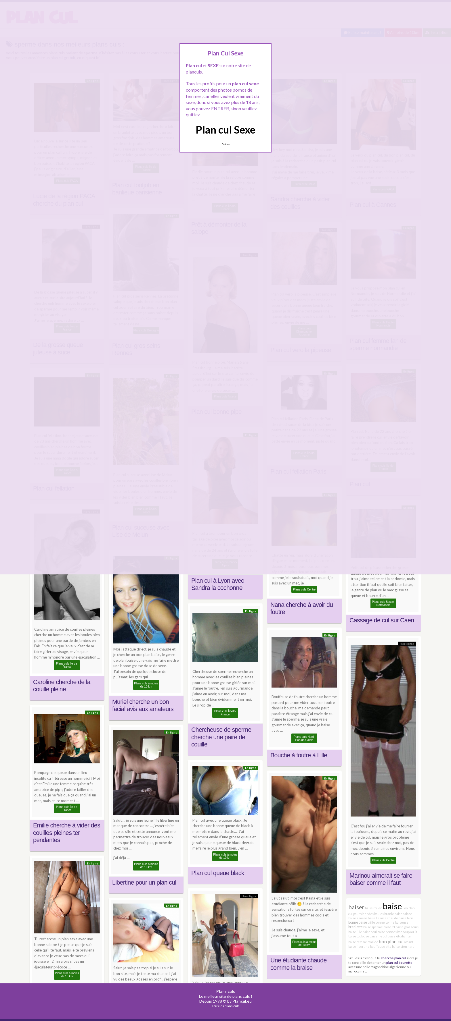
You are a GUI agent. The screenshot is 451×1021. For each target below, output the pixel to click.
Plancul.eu (242, 1001)
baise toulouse (358, 936)
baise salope (403, 914)
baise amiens (357, 918)
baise (392, 906)
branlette (355, 927)
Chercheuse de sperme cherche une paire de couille (221, 737)
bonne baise (357, 922)
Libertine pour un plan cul (144, 882)
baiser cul (370, 932)
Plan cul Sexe (225, 129)
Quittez (225, 144)
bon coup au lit (407, 932)
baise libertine (359, 946)
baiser (356, 907)
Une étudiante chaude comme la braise (298, 964)
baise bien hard (403, 946)
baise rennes (387, 932)
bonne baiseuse (396, 922)
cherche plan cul (393, 958)
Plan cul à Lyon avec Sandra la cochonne (217, 584)
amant (408, 942)
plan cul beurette (399, 962)
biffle (371, 922)
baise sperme (373, 927)
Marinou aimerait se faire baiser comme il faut (380, 879)
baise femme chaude (383, 918)
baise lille (355, 932)
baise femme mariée (363, 942)
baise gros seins (407, 927)
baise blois (406, 918)
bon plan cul (391, 941)
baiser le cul (378, 936)
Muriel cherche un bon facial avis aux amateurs (142, 705)
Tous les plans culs (226, 1006)
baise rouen (373, 908)
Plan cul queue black (217, 873)
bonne (380, 922)
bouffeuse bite (380, 946)
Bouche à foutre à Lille (298, 755)
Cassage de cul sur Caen (381, 620)
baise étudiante (399, 936)
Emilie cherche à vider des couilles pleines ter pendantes (66, 833)
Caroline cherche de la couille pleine (61, 686)
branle (389, 914)
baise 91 (389, 927)
